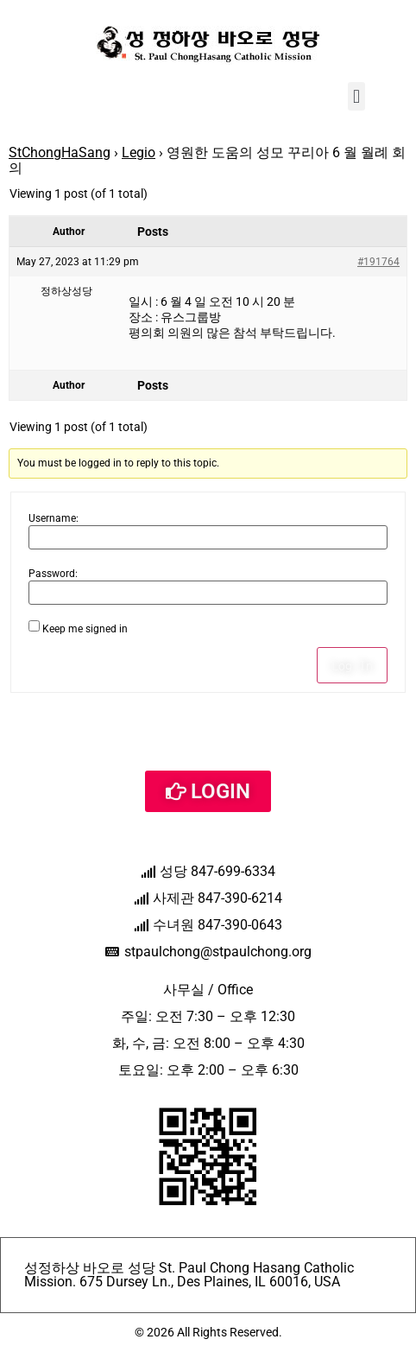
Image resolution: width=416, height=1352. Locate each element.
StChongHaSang (59, 152)
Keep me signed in (85, 629)
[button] (356, 96)
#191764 (378, 262)
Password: (53, 573)
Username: (53, 518)
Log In (352, 665)
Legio (138, 152)
